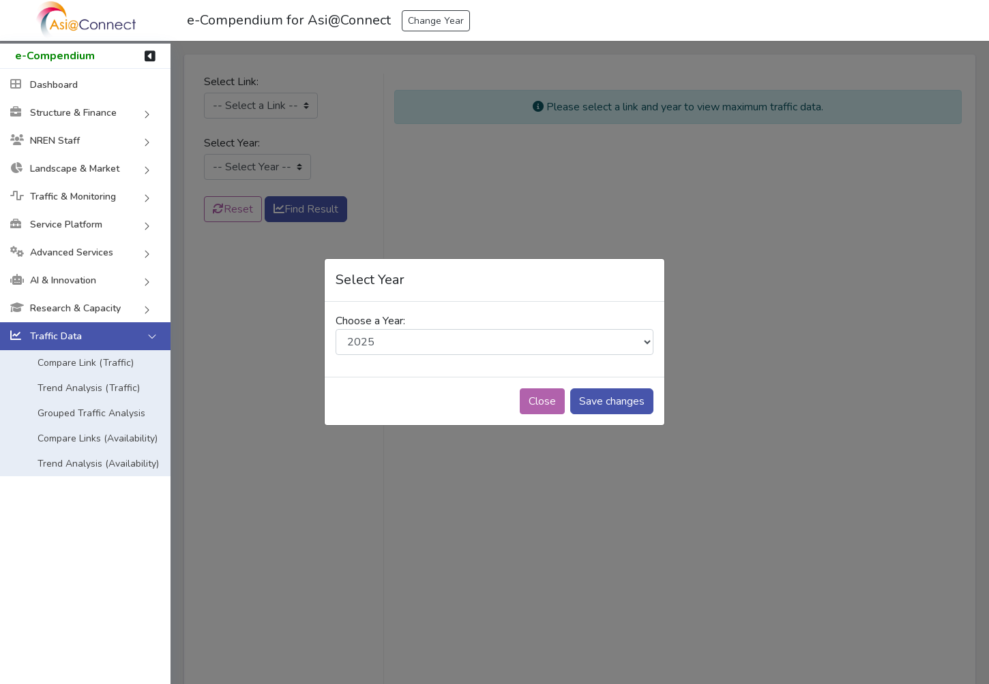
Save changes (612, 401)
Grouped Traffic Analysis (91, 413)
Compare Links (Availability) (98, 438)
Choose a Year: (370, 320)
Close (542, 401)
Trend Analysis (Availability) (98, 463)
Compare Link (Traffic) (86, 362)
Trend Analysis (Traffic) (89, 388)
